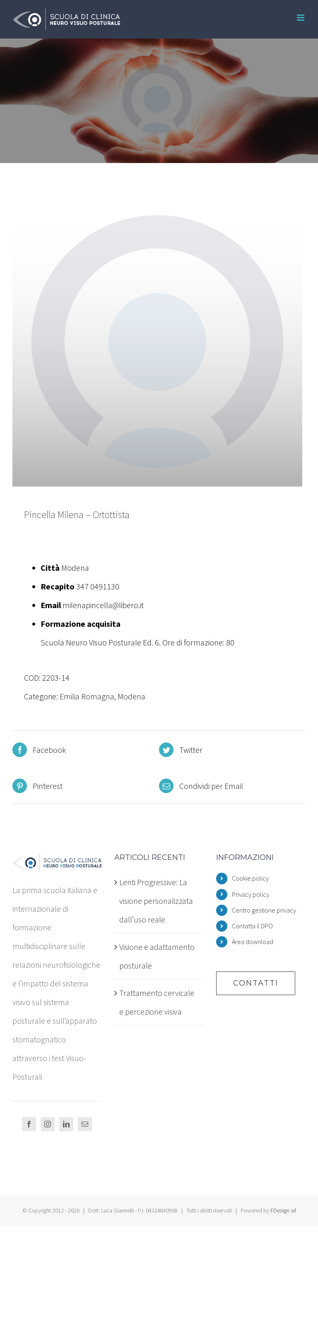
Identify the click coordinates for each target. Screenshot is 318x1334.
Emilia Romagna (87, 696)
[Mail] (85, 1124)
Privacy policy (250, 894)
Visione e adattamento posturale (157, 956)
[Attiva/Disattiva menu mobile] (301, 17)
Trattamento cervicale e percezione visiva (156, 1002)
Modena (131, 696)
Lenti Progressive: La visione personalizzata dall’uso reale (156, 901)
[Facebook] (29, 1124)
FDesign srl (283, 1210)
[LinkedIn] (66, 1124)
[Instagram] (48, 1124)
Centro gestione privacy (264, 910)
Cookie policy (250, 878)
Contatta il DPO (252, 926)
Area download (252, 941)
